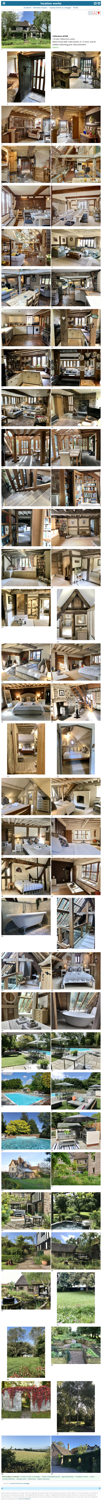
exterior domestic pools (51, 1476)
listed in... (56, 47)
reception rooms (82, 1476)
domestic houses (40, 7)
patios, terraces (44, 1479)
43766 (75, 7)
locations (27, 7)
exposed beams (67, 1476)
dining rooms (21, 1479)
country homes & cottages (60, 7)
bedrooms (32, 1479)
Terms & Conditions (24, 1499)
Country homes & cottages (20, 1483)
